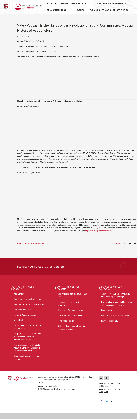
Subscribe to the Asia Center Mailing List (109, 384)
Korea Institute (20, 320)
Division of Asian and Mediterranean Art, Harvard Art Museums (116, 303)
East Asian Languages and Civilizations (68, 303)
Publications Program (59, 10)
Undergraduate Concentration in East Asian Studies (71, 327)
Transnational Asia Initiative (75, 3)
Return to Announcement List (32, 243)
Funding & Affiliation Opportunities (109, 10)
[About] (55, 3)
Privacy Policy (104, 395)
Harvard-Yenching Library (112, 321)
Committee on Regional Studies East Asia (72, 295)
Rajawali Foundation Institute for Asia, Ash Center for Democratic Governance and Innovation (27, 348)
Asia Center (19, 294)
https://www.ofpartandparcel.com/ (99, 230)
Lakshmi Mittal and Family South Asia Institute (27, 327)
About (50, 3)
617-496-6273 (44, 383)
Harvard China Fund (22, 309)
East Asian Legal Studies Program (27, 299)
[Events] (86, 10)
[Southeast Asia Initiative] (125, 3)
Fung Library (106, 310)
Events (80, 10)
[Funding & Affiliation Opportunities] (130, 10)
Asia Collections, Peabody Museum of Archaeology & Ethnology (115, 295)
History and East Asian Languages (71, 310)
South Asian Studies (65, 321)
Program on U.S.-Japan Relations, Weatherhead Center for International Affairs (27, 337)
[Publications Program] (73, 10)
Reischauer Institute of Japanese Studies (27, 357)
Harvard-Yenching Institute (25, 315)
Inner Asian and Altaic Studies (69, 315)
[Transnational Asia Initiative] (93, 3)
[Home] (23, 7)
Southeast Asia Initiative (110, 3)
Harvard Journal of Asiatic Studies (115, 315)
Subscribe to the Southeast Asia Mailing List (110, 390)
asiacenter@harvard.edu (47, 386)
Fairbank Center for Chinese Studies (29, 304)
